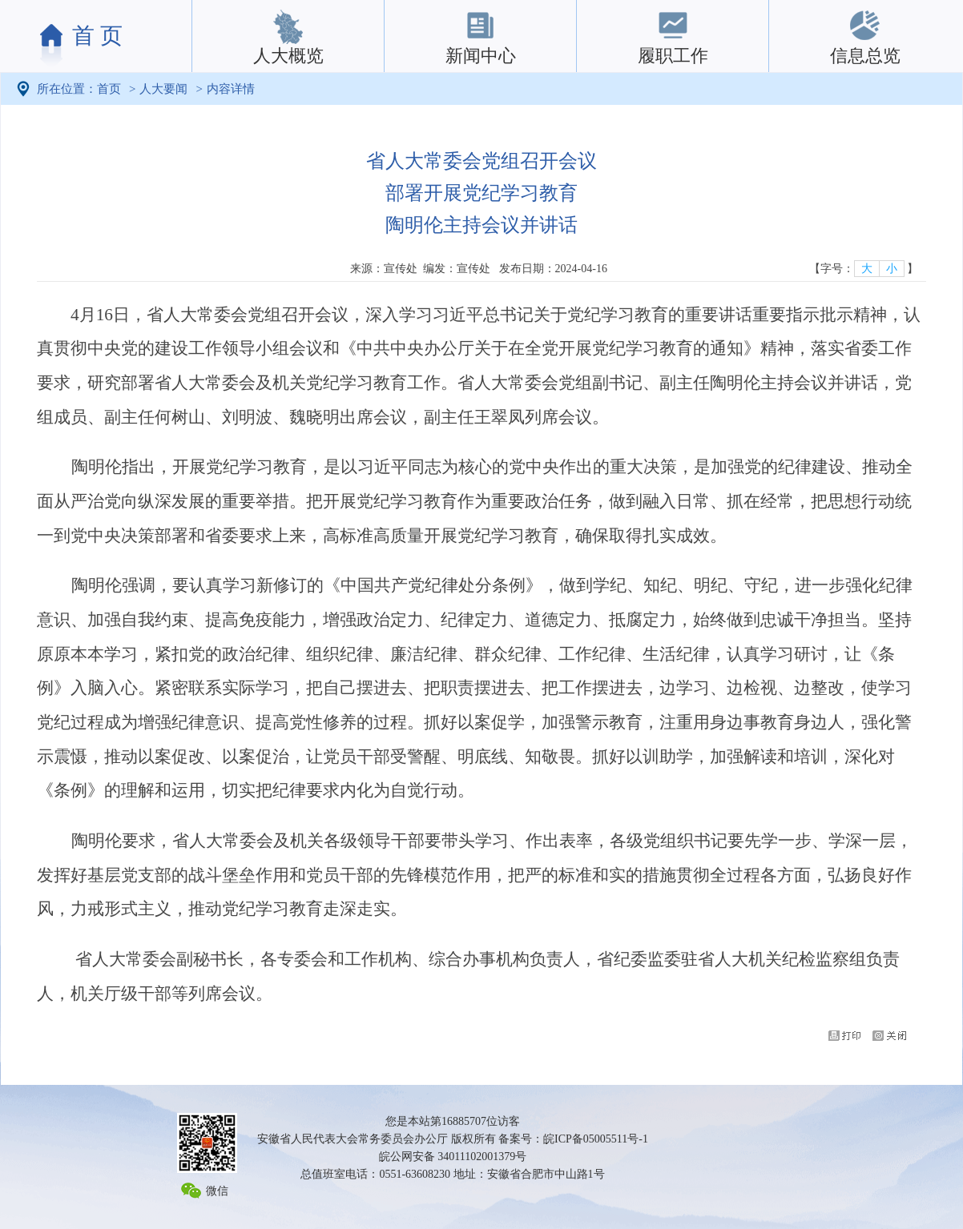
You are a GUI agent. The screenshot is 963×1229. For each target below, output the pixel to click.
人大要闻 (163, 88)
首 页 (97, 35)
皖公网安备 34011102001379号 (452, 1157)
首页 (109, 88)
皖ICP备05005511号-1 (595, 1139)
